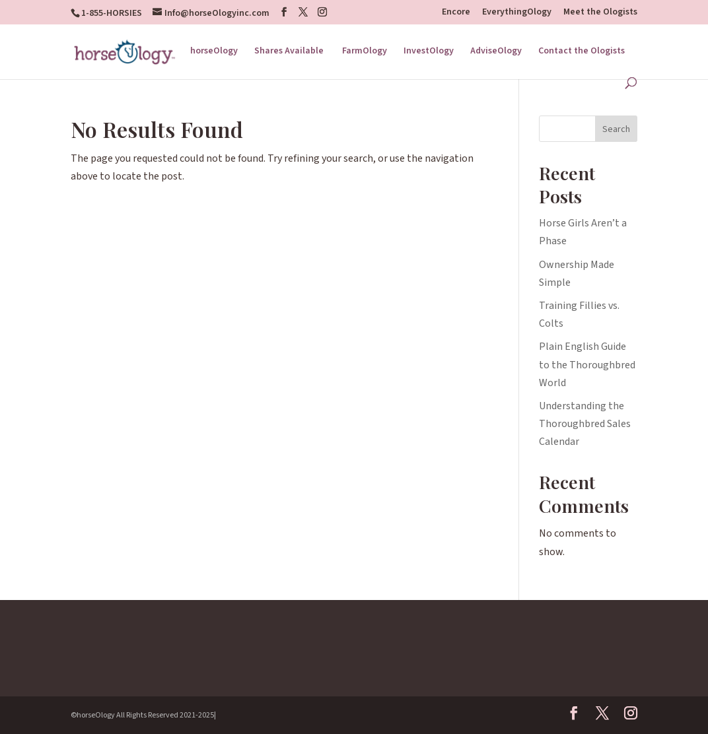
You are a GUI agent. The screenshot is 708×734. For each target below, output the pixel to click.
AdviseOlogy (496, 51)
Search (616, 129)
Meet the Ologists (600, 12)
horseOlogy (214, 51)
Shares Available (290, 51)
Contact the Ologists (581, 51)
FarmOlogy (364, 51)
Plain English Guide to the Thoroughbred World (587, 364)
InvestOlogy (429, 51)
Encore (456, 12)
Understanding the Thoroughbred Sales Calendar (585, 424)
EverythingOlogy (516, 12)
